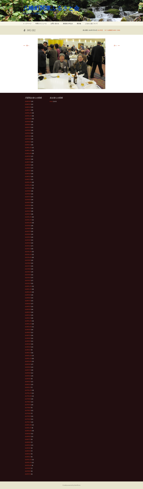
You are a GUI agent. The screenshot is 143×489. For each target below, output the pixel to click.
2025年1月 (28, 145)
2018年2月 (28, 384)
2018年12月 (28, 355)
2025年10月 (28, 119)
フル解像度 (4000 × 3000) (113, 30)
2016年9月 (28, 433)
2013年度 (100, 30)
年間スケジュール (41, 23)
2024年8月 (28, 159)
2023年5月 (28, 202)
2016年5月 (28, 445)
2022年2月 (28, 246)
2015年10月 (28, 465)
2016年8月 (28, 436)
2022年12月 (28, 217)
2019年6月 (28, 338)
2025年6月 (28, 130)
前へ (26, 45)
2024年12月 (28, 147)
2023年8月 (28, 194)
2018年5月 (28, 376)
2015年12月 (28, 459)
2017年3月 (28, 416)
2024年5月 (28, 168)
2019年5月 (28, 341)
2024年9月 (28, 156)
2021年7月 (28, 266)
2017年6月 (28, 407)
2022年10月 (28, 223)
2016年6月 (28, 442)
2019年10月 (28, 327)
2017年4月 (28, 413)
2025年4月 (28, 136)
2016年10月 (28, 431)
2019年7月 (28, 335)
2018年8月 (28, 367)
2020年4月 (28, 309)
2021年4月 (28, 275)
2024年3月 (28, 173)
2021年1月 (28, 283)
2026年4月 (28, 101)
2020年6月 (28, 303)
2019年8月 (28, 332)
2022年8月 (28, 228)
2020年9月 (28, 295)
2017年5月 (28, 410)
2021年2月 (28, 280)
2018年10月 (28, 361)
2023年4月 (28, 205)
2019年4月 (28, 344)
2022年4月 (28, 240)
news (51, 101)
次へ (117, 45)
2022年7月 (28, 231)
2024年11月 (28, 150)
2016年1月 (28, 457)
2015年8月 (28, 471)
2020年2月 (28, 315)
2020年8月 (28, 298)
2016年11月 (28, 428)
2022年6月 (28, 234)
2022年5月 (28, 237)
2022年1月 (28, 249)
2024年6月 (28, 165)
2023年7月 (28, 197)
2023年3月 (28, 208)
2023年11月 (28, 185)
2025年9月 (28, 121)
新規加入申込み (68, 23)
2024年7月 (28, 162)
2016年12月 (28, 425)
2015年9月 (28, 468)
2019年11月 (28, 324)
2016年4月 (28, 448)
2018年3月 (28, 381)
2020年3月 (28, 312)
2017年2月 (28, 419)
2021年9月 (28, 260)
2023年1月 (28, 214)
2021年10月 (28, 257)
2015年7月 (28, 474)
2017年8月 (28, 402)
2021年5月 (28, 272)
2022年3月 (28, 243)
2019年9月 (28, 329)
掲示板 (79, 23)
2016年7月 (28, 439)
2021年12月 (28, 251)
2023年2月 (28, 211)
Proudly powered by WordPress (72, 485)
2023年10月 (28, 188)
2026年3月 (28, 104)
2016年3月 (28, 451)
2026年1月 (28, 110)
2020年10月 (28, 292)
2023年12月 (28, 182)
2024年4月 (28, 171)
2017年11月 (28, 393)
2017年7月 (28, 405)
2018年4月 (28, 379)
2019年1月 (28, 353)
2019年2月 (28, 350)
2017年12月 (28, 390)
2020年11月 (28, 289)
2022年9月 (28, 225)
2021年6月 (28, 269)
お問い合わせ (55, 23)
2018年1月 (28, 387)
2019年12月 (28, 321)
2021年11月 (28, 254)
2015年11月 (28, 462)
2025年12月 (28, 113)
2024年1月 (28, 179)
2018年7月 (28, 370)
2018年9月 (28, 364)
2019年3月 (28, 347)
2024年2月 (28, 176)
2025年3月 (28, 139)
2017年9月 (28, 399)
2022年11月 (28, 220)
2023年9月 (28, 191)
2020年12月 (28, 286)
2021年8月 (28, 263)
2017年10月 (28, 396)
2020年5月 (28, 306)
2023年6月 (28, 199)
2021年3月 (28, 277)
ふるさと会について (91, 23)
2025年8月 (28, 124)
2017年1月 (28, 422)
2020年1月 (28, 318)
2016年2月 (28, 454)
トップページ (27, 23)
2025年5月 (28, 133)
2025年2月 (28, 142)
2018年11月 (28, 358)
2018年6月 (28, 373)
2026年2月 (28, 107)
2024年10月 (28, 153)
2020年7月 (28, 301)
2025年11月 (28, 116)
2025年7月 (28, 127)
